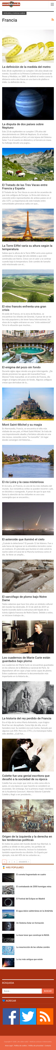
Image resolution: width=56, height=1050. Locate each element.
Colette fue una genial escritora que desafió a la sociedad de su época (26, 777)
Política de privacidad (35, 1046)
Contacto (48, 1046)
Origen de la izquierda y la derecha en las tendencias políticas (27, 838)
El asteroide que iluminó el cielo (23, 539)
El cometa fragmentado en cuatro (31, 874)
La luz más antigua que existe (29, 959)
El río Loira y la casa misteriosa (23, 482)
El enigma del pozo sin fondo (21, 367)
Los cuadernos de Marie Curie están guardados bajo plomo (26, 659)
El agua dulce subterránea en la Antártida (34, 911)
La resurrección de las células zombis (33, 947)
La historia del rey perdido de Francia (26, 718)
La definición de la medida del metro (26, 67)
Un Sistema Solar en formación (30, 923)
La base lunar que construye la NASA (32, 935)
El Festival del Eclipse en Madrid (30, 899)
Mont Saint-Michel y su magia (22, 424)
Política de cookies (20, 1046)
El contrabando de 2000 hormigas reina (33, 886)
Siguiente (24, 862)
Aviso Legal (9, 1046)
